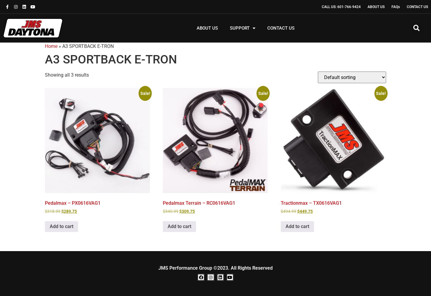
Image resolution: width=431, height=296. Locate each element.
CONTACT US (281, 28)
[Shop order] (352, 77)
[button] (416, 28)
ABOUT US (207, 28)
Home (51, 46)
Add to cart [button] (61, 226)
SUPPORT (242, 28)
